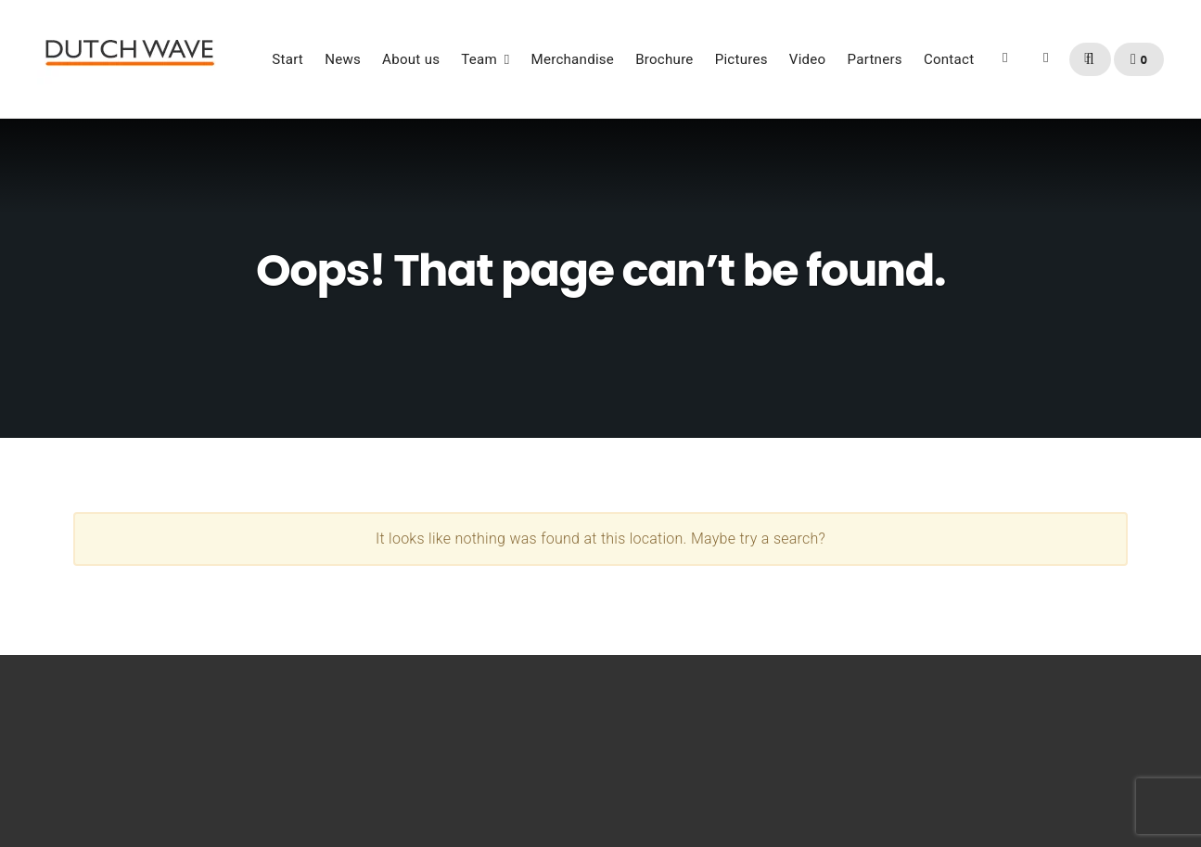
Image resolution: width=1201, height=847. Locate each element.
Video (807, 59)
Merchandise (573, 59)
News (343, 59)
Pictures (741, 59)
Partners (875, 59)
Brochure (664, 59)
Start (287, 59)
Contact (949, 59)
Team (479, 59)
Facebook (1005, 65)
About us (411, 59)
